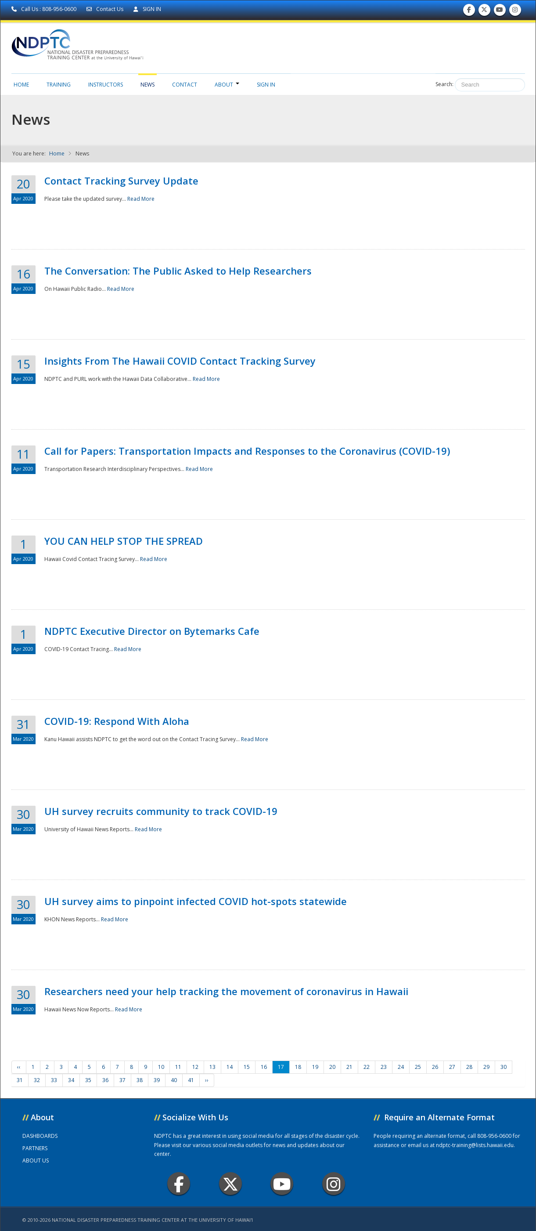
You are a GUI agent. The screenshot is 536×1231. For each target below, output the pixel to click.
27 (452, 1067)
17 (281, 1067)
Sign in (266, 84)
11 (178, 1067)
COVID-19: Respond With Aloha (116, 721)
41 (191, 1080)
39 (157, 1080)
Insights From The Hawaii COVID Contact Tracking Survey (180, 360)
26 (435, 1067)
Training (59, 84)
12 (195, 1067)
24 (401, 1067)
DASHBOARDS (40, 1136)
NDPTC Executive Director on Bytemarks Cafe (151, 630)
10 (161, 1067)
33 (54, 1080)
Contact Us (105, 9)
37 (122, 1080)
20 (332, 1067)
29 (486, 1067)
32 (37, 1080)
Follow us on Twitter (484, 12)
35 (88, 1080)
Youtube (282, 1184)
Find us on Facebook (469, 12)
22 (366, 1067)
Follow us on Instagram (515, 12)
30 (503, 1067)
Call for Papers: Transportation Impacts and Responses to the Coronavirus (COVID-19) (247, 450)
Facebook (179, 1184)
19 (315, 1067)
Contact (184, 84)
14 (230, 1067)
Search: (444, 84)
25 (418, 1067)
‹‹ (19, 1067)
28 (469, 1067)
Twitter (230, 1184)
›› (207, 1080)
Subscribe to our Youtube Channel (499, 12)
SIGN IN (147, 9)
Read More (141, 199)
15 (247, 1067)
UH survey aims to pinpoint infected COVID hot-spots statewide (195, 901)
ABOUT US (35, 1160)
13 (212, 1067)
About (227, 84)
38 (140, 1080)
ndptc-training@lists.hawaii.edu (475, 1145)
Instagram (334, 1184)
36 (105, 1080)
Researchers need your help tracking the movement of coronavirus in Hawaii (226, 991)
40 (174, 1080)
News (147, 84)
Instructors (105, 84)
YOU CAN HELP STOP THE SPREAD (123, 540)
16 (264, 1067)
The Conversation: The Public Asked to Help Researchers (178, 270)
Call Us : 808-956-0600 (44, 9)
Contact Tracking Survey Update (121, 180)
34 (71, 1080)
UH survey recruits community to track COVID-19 (160, 811)
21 (349, 1067)
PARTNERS (34, 1148)
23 (384, 1067)
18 (298, 1067)
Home (21, 84)
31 (20, 1080)
